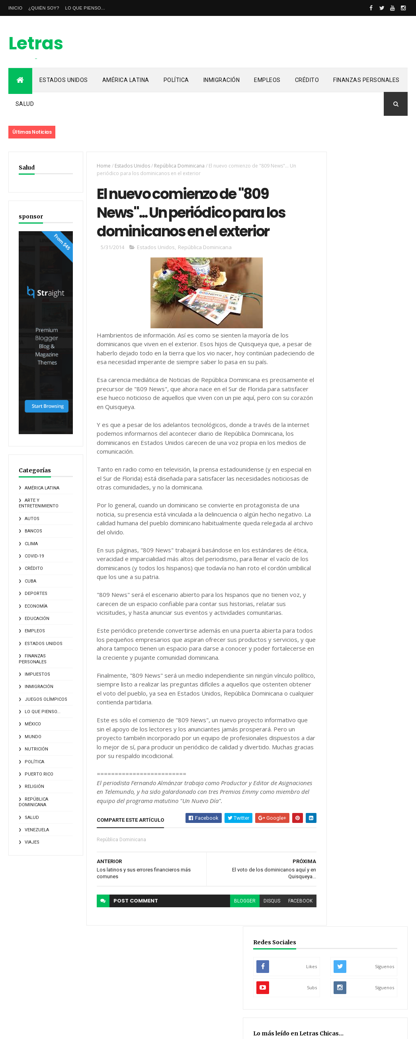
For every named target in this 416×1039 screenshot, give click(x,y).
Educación (37, 598)
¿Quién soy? (43, 8)
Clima (31, 523)
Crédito (307, 80)
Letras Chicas (39, 55)
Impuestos (37, 654)
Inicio (15, 8)
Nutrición (36, 729)
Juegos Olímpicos (46, 679)
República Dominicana (33, 781)
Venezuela (37, 809)
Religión (34, 766)
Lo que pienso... (85, 8)
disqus (248, 939)
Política (176, 80)
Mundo (33, 716)
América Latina (125, 80)
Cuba (30, 560)
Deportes (36, 573)
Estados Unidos (63, 80)
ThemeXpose (49, 1028)
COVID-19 (34, 535)
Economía (36, 586)
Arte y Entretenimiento (39, 483)
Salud (25, 104)
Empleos (267, 80)
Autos (32, 498)
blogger (221, 939)
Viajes (32, 822)
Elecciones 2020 (334, 488)
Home (97, 165)
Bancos (33, 511)
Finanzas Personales (366, 80)
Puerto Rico (39, 753)
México (33, 704)
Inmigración (221, 80)
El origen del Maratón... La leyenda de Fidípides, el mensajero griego (356, 381)
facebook (277, 939)
